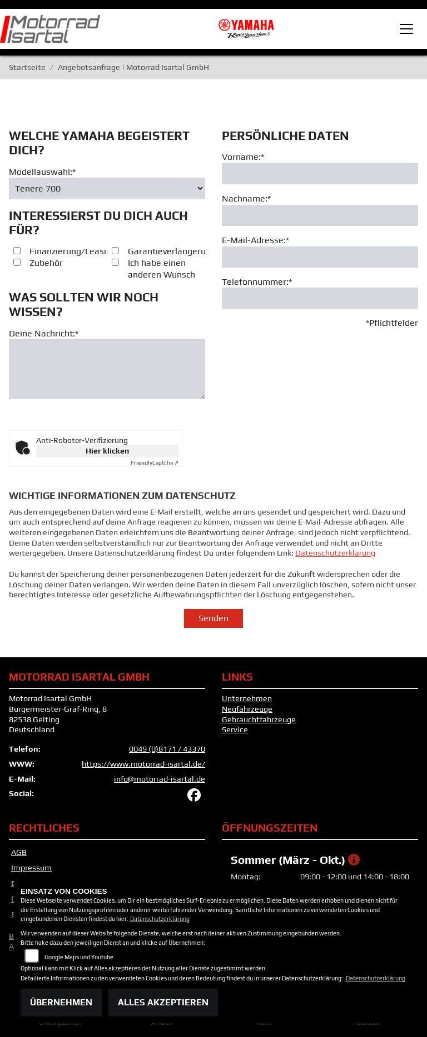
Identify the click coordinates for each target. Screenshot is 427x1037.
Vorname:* (243, 157)
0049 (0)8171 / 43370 (167, 748)
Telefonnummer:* (257, 281)
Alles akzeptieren (163, 1002)
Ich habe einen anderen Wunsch (161, 269)
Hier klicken (107, 450)
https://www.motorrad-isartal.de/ (143, 763)
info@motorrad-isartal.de (159, 778)
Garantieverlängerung (172, 251)
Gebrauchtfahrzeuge (259, 719)
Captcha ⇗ (154, 463)
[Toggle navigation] (406, 28)
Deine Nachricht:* (43, 333)
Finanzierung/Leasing (72, 251)
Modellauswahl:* (42, 172)
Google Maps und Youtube (78, 957)
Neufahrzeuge (247, 708)
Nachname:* (246, 199)
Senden (213, 618)
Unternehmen (247, 698)
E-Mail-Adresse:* (255, 240)
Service (235, 729)
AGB (19, 852)
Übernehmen (61, 1002)
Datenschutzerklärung (335, 573)
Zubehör (46, 263)
